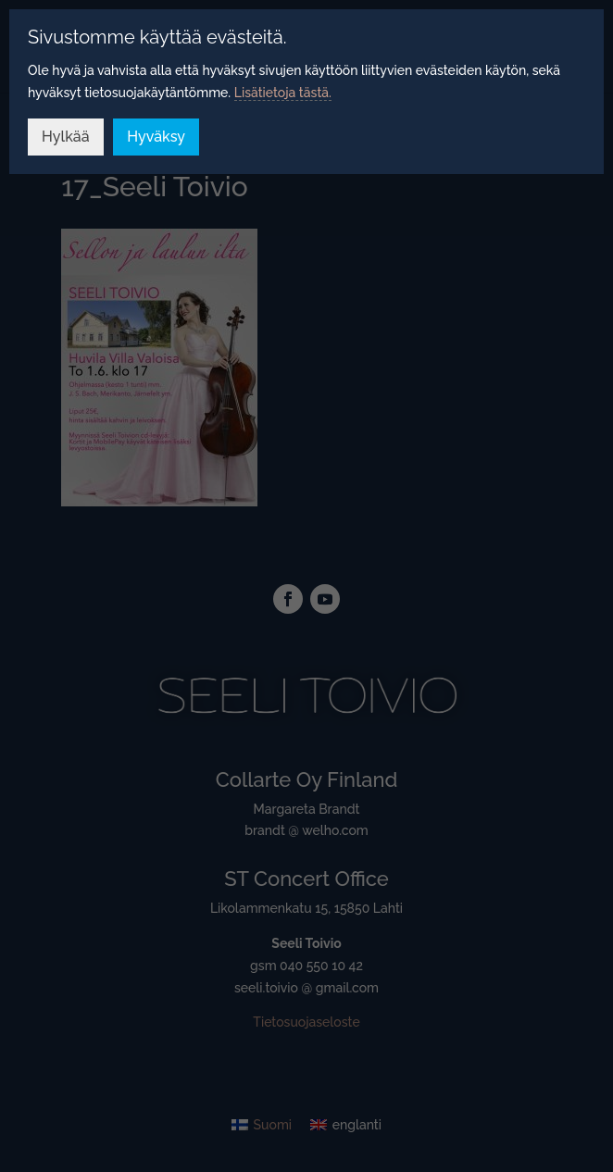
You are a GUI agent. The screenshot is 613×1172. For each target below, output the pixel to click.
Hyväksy (156, 136)
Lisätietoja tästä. (283, 92)
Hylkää (66, 136)
